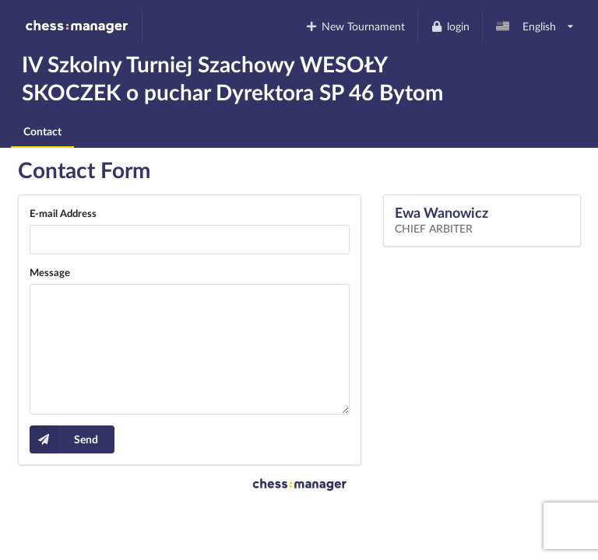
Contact (42, 131)
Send (64, 439)
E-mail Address (63, 213)
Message (50, 272)
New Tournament (355, 26)
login (450, 26)
